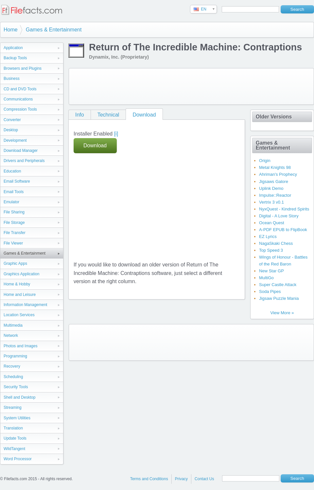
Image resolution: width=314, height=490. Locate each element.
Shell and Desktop (19, 397)
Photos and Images (20, 346)
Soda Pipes (270, 291)
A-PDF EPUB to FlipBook (283, 229)
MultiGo (266, 277)
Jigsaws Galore (273, 181)
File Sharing (14, 212)
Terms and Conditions (149, 479)
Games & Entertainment (54, 29)
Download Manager (21, 150)
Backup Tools (15, 58)
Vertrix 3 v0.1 (271, 202)
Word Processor (18, 459)
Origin (264, 160)
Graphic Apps (15, 263)
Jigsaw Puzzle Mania (279, 298)
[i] (116, 133)
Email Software (17, 181)
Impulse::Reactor (275, 195)
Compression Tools (20, 109)
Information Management (25, 304)
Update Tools (15, 438)
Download (144, 115)
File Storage (14, 222)
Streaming (13, 407)
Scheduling (13, 376)
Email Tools (14, 192)
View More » (282, 312)
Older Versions (274, 116)
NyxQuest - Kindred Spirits (284, 209)
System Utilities (17, 418)
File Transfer (15, 232)
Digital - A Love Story (279, 215)
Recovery (12, 366)
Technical (108, 115)
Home (11, 29)
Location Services (19, 315)
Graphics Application (21, 274)
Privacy (181, 479)
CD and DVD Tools (20, 89)
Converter (12, 120)
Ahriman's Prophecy (278, 174)
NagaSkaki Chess (276, 243)
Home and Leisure (20, 294)
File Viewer (13, 243)
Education (12, 171)
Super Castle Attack (277, 284)
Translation (13, 428)
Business (12, 78)
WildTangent (14, 448)
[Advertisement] (191, 86)
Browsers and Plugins (23, 68)
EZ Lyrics (268, 236)
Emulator (11, 202)
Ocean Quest (271, 222)
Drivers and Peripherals (24, 160)
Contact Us (204, 479)
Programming (15, 356)
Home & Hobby (17, 284)
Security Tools (16, 387)
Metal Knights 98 (275, 167)
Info (79, 115)
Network (11, 335)
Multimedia (13, 325)
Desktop (11, 130)
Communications (18, 99)
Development (15, 140)
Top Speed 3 (271, 250)
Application (13, 47)
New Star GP (271, 270)
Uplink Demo (271, 188)
